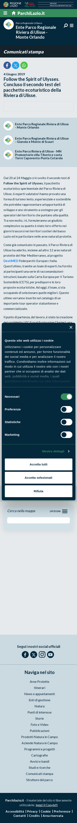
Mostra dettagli (53, 451)
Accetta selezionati (38, 477)
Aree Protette (39, 681)
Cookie (46, 811)
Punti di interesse (40, 712)
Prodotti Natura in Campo (39, 737)
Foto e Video (39, 724)
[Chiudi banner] (70, 327)
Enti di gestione (39, 700)
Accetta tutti (38, 464)
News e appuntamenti (39, 694)
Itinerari (39, 688)
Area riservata (53, 815)
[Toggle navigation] (65, 511)
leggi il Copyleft (47, 805)
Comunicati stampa (23, 51)
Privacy (32, 811)
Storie (39, 718)
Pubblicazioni (39, 731)
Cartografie (39, 755)
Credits (34, 815)
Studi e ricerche (39, 767)
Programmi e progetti (39, 749)
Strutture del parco (39, 780)
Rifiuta (38, 491)
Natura (39, 706)
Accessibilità (15, 811)
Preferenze (62, 811)
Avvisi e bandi (39, 761)
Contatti (19, 815)
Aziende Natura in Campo (40, 743)
